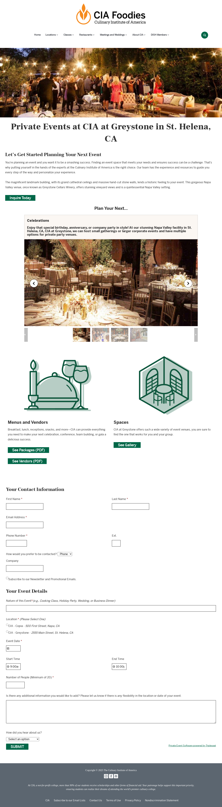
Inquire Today (20, 198)
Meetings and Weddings (112, 35)
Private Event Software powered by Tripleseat (192, 745)
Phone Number (16, 535)
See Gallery (127, 445)
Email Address (16, 517)
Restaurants (85, 35)
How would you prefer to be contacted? (31, 554)
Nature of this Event (60, 600)
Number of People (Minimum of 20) (30, 677)
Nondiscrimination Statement (161, 800)
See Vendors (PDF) (27, 461)
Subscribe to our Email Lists (69, 800)
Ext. (114, 535)
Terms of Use (113, 800)
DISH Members (159, 35)
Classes (67, 35)
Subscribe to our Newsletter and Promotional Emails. (42, 579)
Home (37, 35)
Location (25, 619)
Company (12, 560)
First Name (14, 499)
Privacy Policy (133, 800)
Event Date (14, 641)
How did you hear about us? (24, 732)
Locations (50, 35)
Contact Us (95, 800)
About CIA (137, 35)
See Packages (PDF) (28, 450)
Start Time (13, 659)
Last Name (120, 499)
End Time (118, 659)
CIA (47, 800)
